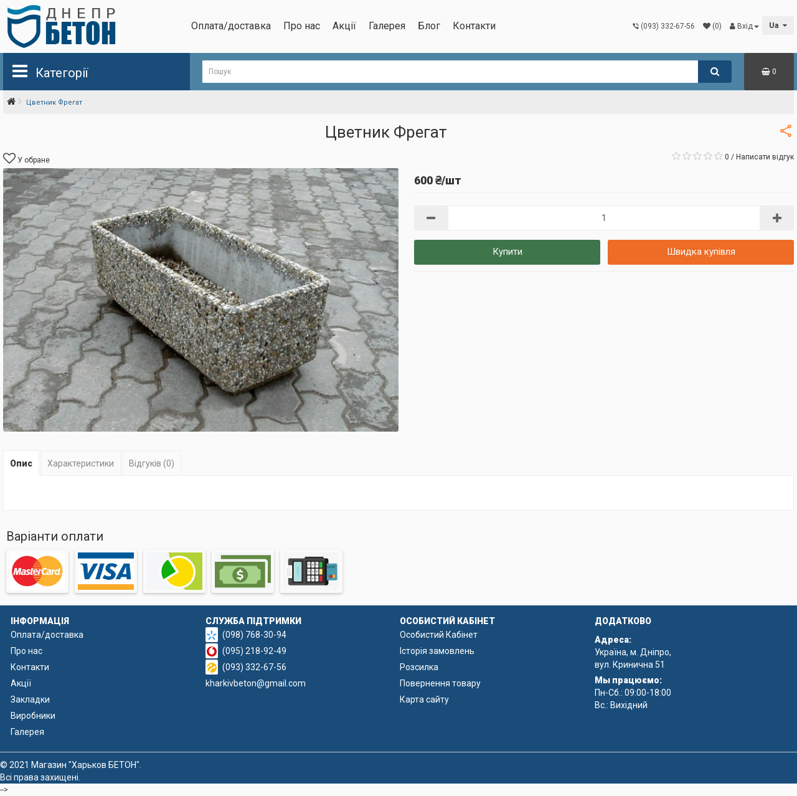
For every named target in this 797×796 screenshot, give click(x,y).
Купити (507, 251)
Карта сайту (424, 699)
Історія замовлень (437, 651)
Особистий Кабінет (439, 635)
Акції (344, 26)
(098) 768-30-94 (254, 635)
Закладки (30, 699)
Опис (21, 463)
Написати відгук (765, 157)
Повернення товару (440, 683)
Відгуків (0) (151, 463)
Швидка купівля (701, 251)
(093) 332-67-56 (254, 667)
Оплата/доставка (231, 26)
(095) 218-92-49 (254, 651)
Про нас (301, 26)
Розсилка (419, 667)
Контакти (474, 26)
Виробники (33, 716)
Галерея (387, 26)
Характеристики (80, 463)
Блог (429, 26)
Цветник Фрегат (54, 102)
